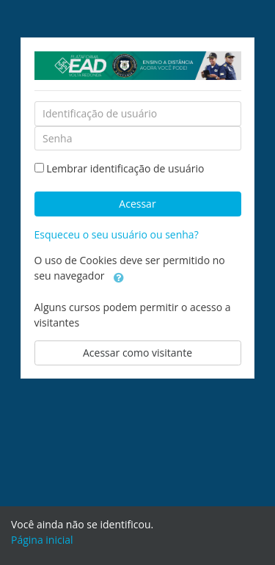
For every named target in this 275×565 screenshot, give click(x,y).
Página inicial (42, 540)
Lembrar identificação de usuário (125, 168)
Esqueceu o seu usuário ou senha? (116, 234)
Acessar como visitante (137, 353)
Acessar (137, 204)
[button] (119, 276)
